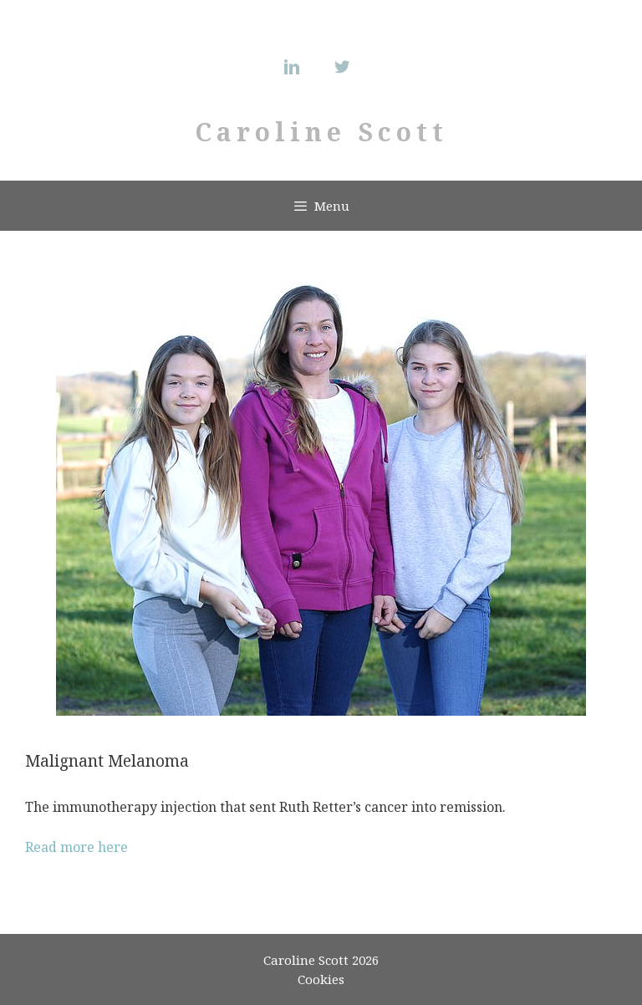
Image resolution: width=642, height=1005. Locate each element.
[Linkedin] (296, 67)
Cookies (321, 979)
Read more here (76, 847)
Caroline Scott (321, 132)
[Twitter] (346, 67)
